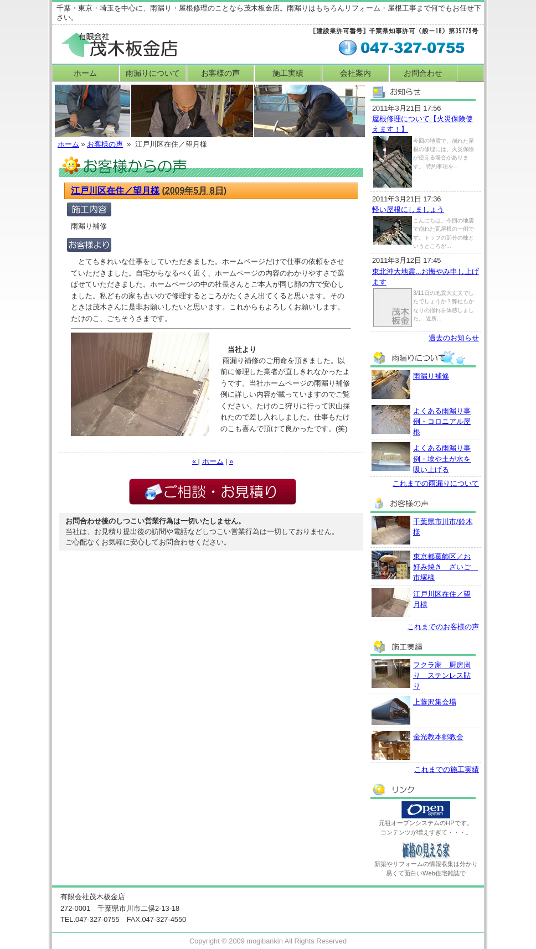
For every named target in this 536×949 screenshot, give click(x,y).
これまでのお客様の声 (443, 627)
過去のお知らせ (454, 338)
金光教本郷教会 (438, 737)
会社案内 (355, 73)
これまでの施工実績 (446, 769)
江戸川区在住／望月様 (115, 190)
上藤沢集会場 (434, 702)
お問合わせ (423, 73)
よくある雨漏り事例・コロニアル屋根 (442, 421)
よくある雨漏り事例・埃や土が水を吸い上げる (442, 458)
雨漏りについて (153, 73)
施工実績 (287, 73)
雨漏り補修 (431, 376)
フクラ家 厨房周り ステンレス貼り (442, 675)
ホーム (85, 73)
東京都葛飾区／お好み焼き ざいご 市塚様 (445, 567)
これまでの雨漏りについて (436, 483)
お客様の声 (220, 73)
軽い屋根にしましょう (408, 209)
